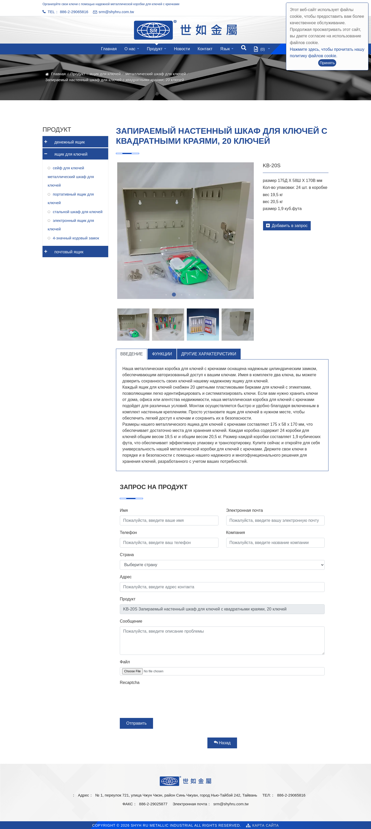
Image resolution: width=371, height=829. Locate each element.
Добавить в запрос (287, 225)
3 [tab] (181, 294)
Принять (327, 63)
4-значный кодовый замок (76, 238)
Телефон (128, 532)
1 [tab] (166, 294)
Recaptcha (130, 682)
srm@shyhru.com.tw (231, 804)
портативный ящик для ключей (71, 198)
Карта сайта (265, 825)
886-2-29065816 (74, 12)
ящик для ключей (105, 74)
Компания (235, 532)
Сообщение (131, 621)
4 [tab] (189, 294)
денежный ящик (64, 140)
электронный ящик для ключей (71, 224)
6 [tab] (204, 294)
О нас (130, 49)
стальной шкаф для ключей (78, 212)
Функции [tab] (162, 354)
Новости (182, 49)
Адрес (126, 577)
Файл (125, 662)
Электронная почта (244, 510)
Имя (124, 510)
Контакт (205, 49)
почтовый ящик (63, 250)
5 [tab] (197, 294)
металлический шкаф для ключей (155, 74)
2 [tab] (173, 294)
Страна (127, 554)
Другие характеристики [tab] (208, 354)
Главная (109, 49)
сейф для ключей (68, 168)
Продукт (155, 49)
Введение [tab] (131, 354)
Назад (222, 742)
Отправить (136, 723)
